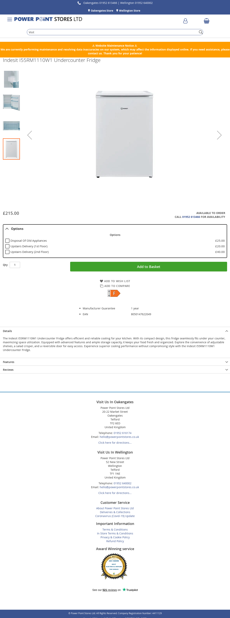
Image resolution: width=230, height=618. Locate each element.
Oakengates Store (101, 10)
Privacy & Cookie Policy (115, 537)
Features (8, 362)
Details (7, 331)
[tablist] (115, 241)
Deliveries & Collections (115, 512)
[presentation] (115, 331)
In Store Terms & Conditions (115, 533)
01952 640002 (122, 483)
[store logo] (48, 19)
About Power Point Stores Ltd (115, 508)
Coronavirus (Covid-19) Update (115, 516)
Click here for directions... (115, 442)
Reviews (8, 369)
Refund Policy (115, 541)
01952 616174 (122, 433)
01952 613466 (191, 217)
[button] (29, 135)
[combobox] (115, 32)
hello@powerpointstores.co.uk (119, 437)
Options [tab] (14, 229)
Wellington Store (129, 10)
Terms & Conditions (115, 529)
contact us (95, 53)
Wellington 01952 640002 (136, 3)
